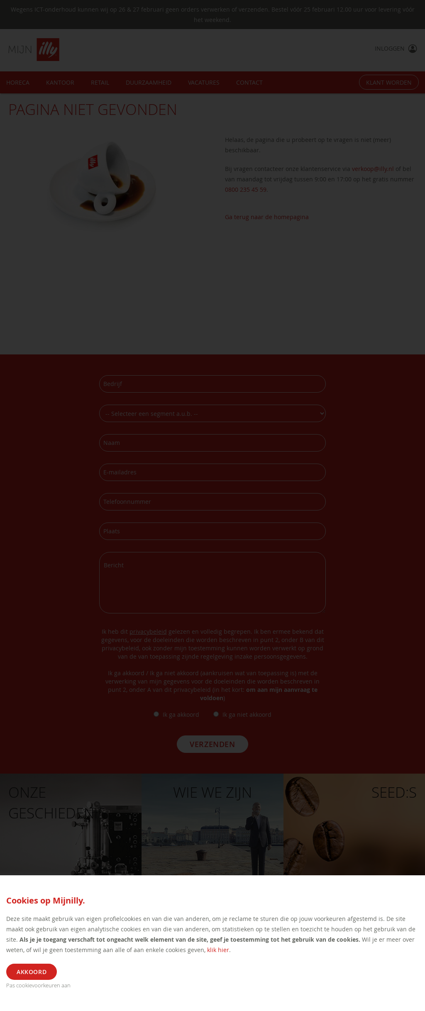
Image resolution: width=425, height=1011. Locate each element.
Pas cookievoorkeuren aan (38, 985)
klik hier (218, 950)
